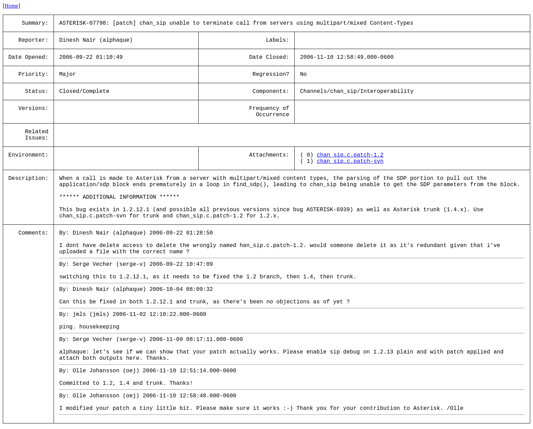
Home (11, 6)
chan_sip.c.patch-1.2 (350, 155)
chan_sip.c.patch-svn (350, 161)
